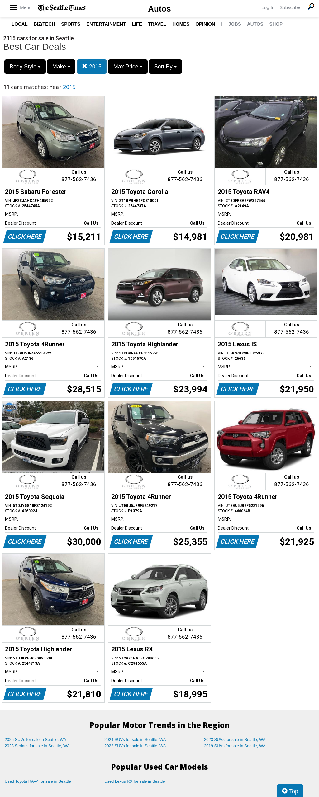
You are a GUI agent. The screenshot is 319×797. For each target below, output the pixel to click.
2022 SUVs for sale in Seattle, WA (135, 745)
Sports (70, 23)
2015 (92, 66)
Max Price (127, 66)
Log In (267, 7)
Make (61, 66)
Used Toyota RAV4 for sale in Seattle (38, 781)
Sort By (165, 66)
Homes (180, 23)
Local (20, 23)
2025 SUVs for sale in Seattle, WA (35, 739)
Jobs (234, 23)
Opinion (205, 23)
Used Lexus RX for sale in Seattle (134, 781)
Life (137, 23)
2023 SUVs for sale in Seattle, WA (235, 739)
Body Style (25, 66)
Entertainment (106, 23)
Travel (157, 23)
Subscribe (289, 7)
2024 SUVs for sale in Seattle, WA (135, 739)
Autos (159, 8)
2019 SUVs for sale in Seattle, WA (235, 745)
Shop (276, 23)
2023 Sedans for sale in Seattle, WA (37, 745)
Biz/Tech (44, 23)
